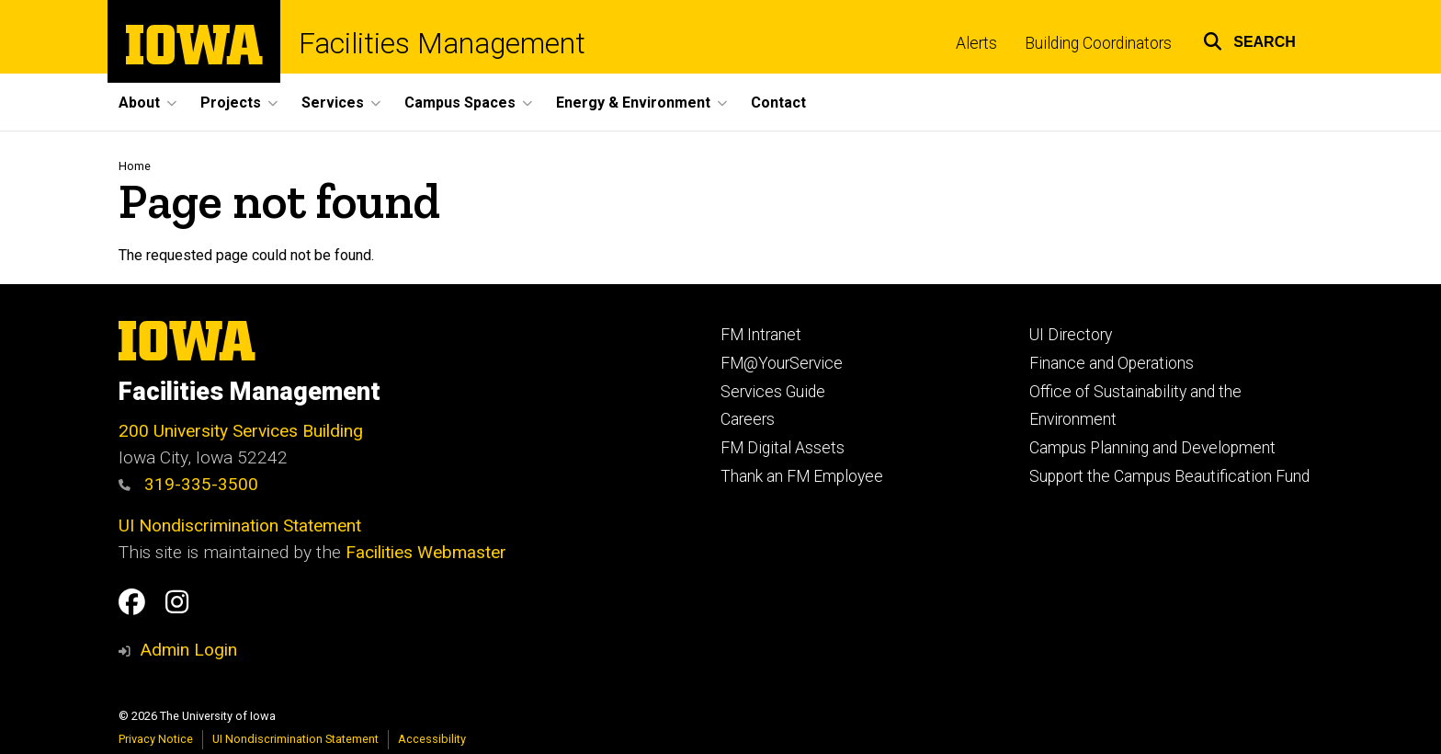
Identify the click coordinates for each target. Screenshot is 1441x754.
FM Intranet (760, 335)
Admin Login (188, 649)
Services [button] (332, 102)
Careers (747, 419)
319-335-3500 (188, 484)
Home (135, 166)
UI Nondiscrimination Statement (240, 525)
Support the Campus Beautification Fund (1169, 476)
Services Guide (772, 392)
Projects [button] (230, 102)
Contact (778, 102)
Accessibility (432, 739)
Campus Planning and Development (1152, 448)
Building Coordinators (1098, 43)
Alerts (976, 43)
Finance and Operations (1111, 363)
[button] (1249, 39)
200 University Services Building (241, 430)
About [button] (139, 102)
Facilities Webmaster (426, 552)
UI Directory (1070, 335)
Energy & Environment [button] (633, 102)
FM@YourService (781, 363)
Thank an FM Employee (801, 476)
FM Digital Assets (782, 448)
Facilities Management (442, 43)
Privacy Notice (156, 739)
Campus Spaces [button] (460, 102)
